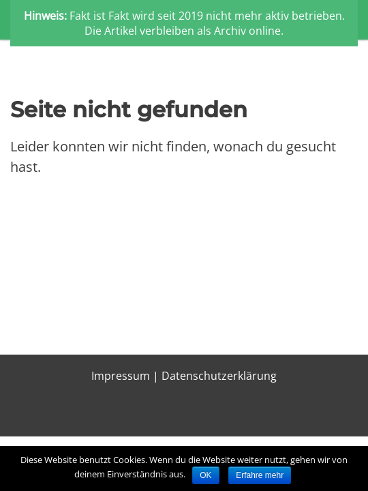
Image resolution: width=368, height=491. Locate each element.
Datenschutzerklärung (219, 375)
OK (205, 475)
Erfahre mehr (259, 475)
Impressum (120, 375)
